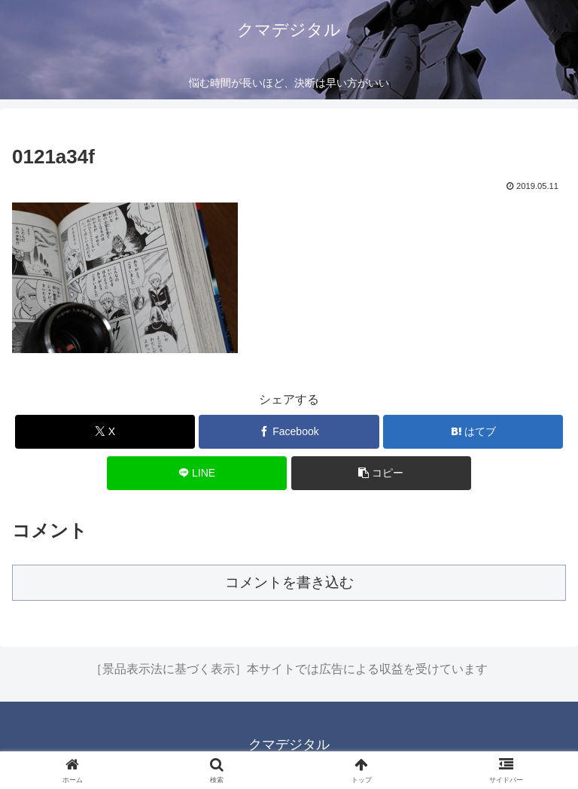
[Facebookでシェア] (289, 432)
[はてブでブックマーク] (473, 432)
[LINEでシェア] (197, 473)
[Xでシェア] (105, 432)
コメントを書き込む (289, 582)
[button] (381, 473)
